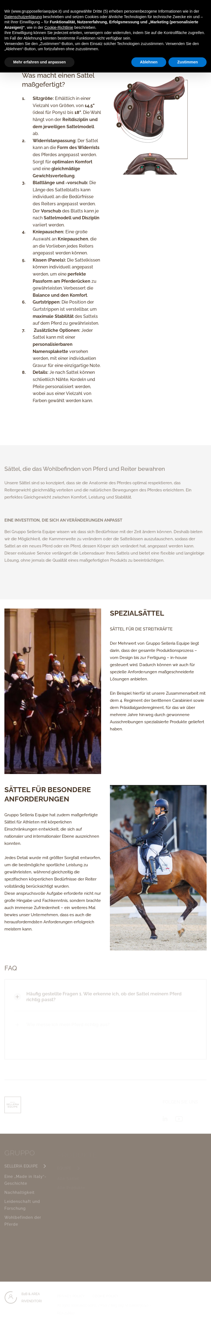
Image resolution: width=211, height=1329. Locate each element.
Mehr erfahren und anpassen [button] (39, 62)
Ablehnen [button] (149, 62)
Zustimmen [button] (187, 62)
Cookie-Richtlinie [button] (58, 27)
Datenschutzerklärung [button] (23, 17)
